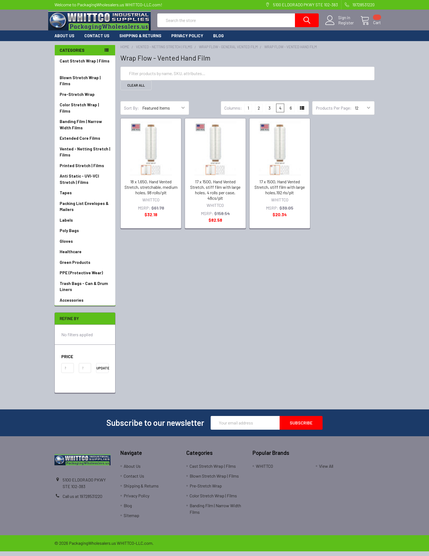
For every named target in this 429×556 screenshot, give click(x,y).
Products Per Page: (334, 112)
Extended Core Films (85, 143)
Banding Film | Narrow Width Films (85, 130)
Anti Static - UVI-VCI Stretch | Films (85, 184)
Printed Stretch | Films (82, 170)
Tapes (85, 198)
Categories (72, 54)
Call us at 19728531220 (82, 500)
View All (326, 470)
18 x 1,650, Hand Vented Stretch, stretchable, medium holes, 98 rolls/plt (151, 192)
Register (339, 25)
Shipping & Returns (140, 40)
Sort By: (131, 112)
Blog (218, 40)
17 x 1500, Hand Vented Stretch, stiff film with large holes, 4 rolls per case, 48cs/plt (215, 195)
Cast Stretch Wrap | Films (85, 69)
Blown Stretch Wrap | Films (85, 86)
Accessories (85, 305)
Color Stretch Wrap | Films (85, 113)
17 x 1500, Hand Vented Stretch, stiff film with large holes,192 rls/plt (279, 192)
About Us (64, 40)
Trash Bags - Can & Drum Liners (84, 291)
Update (102, 372)
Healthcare (85, 256)
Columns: (233, 112)
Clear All (136, 90)
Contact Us (96, 40)
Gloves (85, 246)
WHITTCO (264, 470)
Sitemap (131, 520)
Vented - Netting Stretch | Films (85, 157)
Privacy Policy (187, 40)
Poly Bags (85, 235)
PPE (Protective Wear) (85, 278)
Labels (85, 225)
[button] (85, 361)
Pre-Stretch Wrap (85, 99)
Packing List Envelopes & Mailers (85, 212)
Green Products (85, 267)
